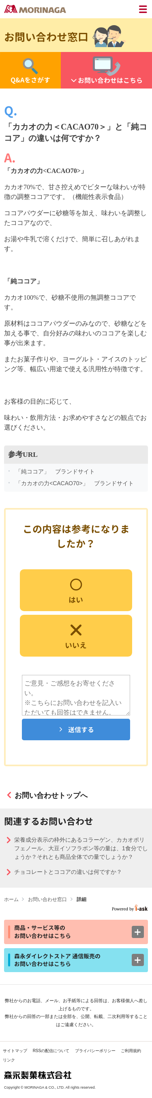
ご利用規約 (131, 1050)
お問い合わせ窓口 (47, 899)
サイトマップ (15, 1050)
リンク (9, 1060)
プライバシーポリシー (95, 1050)
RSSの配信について (51, 1050)
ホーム (11, 899)
